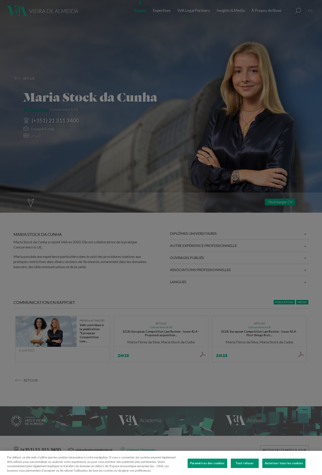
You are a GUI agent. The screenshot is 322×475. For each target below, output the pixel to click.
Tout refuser (244, 468)
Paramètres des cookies (207, 468)
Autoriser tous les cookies (284, 468)
